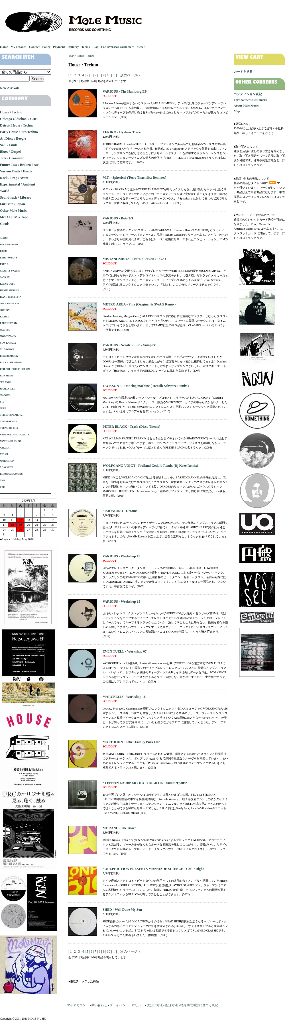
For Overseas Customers (117, 46)
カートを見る (243, 71)
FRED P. (4, 264)
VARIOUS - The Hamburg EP (125, 91)
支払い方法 (155, 1005)
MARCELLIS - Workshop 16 (124, 697)
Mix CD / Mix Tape (14, 217)
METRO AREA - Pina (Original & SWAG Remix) (139, 304)
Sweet (141, 46)
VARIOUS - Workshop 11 (121, 556)
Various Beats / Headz (16, 171)
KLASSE (4, 316)
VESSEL (4, 454)
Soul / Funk (8, 145)
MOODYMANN (8, 336)
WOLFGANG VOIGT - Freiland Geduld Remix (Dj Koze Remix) (150, 466)
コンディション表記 (248, 94)
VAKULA (5, 448)
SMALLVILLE (7, 389)
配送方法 (171, 1005)
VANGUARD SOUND (11, 441)
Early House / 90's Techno (19, 132)
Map (237, 111)
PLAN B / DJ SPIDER (11, 362)
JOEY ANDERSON (9, 303)
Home (4, 46)
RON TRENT (6, 375)
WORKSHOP (7, 461)
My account (18, 46)
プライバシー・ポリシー (127, 1005)
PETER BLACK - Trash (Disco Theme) (131, 427)
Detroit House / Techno (16, 125)
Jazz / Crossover (12, 158)
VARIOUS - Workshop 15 (121, 602)
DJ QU (3, 251)
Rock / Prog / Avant (14, 178)
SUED (3, 408)
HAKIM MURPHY (9, 290)
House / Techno (85, 55)
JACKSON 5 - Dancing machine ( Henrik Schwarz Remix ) (146, 386)
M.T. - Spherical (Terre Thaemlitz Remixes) (134, 178)
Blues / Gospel (10, 152)
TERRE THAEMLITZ (11, 415)
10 (108, 75)
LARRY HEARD (8, 323)
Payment (59, 46)
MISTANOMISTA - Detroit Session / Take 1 (134, 259)
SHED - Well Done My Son (122, 910)
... (113, 75)
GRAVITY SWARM (10, 271)
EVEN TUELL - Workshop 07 (124, 651)
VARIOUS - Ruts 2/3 (118, 218)
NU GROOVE (7, 349)
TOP (71, 55)
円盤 (2, 487)
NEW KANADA (8, 343)
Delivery (73, 46)
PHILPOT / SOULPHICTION (15, 369)
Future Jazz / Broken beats (19, 165)
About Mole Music (246, 105)
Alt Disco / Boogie (13, 138)
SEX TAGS (5, 382)
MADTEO (5, 330)
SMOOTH (5, 395)
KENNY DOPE (7, 284)
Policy (46, 46)
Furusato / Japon (12, 204)
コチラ (258, 132)
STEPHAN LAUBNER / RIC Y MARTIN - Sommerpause (145, 783)
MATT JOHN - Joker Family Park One (131, 742)
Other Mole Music (13, 211)
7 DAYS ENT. (6, 467)
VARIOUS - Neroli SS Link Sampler (129, 345)
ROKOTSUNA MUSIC (11, 474)
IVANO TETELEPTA (10, 297)
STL (2, 402)
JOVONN (5, 310)
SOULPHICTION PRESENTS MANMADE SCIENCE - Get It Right (153, 869)
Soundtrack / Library (15, 197)
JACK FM (5, 277)
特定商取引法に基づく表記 (199, 1005)
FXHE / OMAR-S (8, 257)
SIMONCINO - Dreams (120, 511)
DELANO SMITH (9, 244)
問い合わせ (99, 1005)
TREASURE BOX (9, 428)
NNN (2, 480)
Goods (4, 224)
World (4, 191)
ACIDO (4, 238)
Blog (95, 46)
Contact (34, 46)
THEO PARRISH (8, 421)
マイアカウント (78, 1005)
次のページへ (130, 75)
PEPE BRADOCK (9, 356)
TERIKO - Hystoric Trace (122, 132)
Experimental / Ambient (17, 184)
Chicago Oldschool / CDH (19, 119)
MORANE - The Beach (120, 828)
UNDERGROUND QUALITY (14, 434)
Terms (85, 46)
